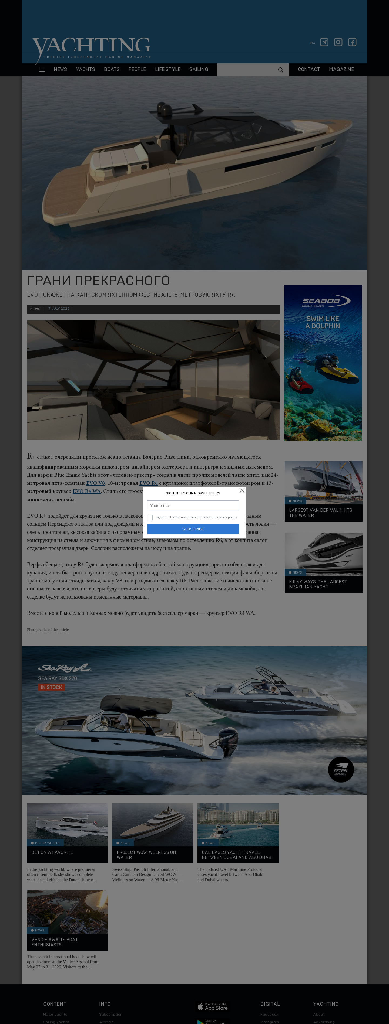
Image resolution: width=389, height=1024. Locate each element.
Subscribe (193, 529)
